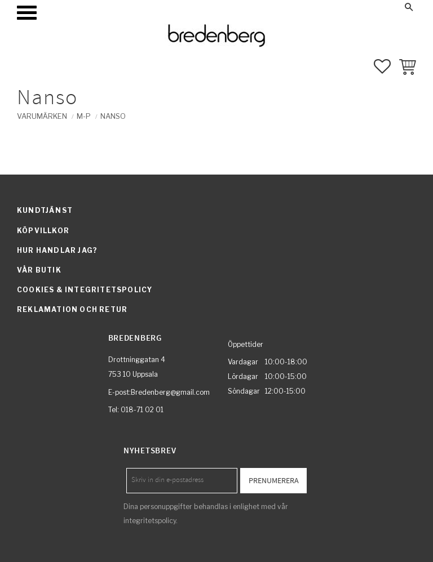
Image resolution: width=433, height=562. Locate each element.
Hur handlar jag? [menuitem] (57, 250)
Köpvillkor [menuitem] (43, 230)
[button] (27, 13)
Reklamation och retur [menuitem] (72, 309)
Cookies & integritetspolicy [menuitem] (84, 290)
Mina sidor (321, 7)
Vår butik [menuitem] (39, 270)
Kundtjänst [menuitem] (45, 210)
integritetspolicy (149, 520)
